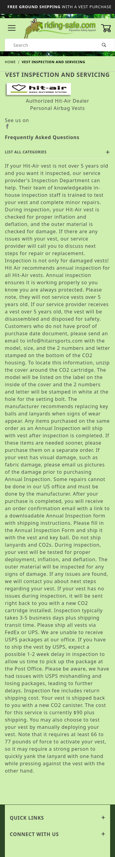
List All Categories (57, 152)
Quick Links (57, 817)
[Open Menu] (12, 28)
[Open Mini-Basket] (108, 28)
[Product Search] (49, 45)
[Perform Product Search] (104, 45)
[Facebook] (57, 126)
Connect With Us (57, 834)
